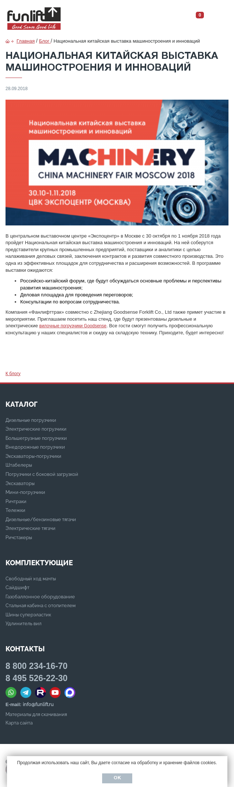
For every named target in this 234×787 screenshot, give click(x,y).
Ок (117, 778)
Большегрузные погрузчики (36, 438)
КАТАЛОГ (21, 404)
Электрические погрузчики (36, 429)
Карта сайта (19, 723)
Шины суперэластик (28, 614)
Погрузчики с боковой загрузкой (42, 474)
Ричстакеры (19, 537)
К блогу (13, 373)
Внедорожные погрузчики (35, 447)
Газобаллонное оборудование (40, 596)
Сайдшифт (17, 587)
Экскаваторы (20, 483)
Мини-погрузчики (25, 492)
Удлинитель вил (24, 623)
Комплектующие (39, 563)
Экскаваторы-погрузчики (33, 456)
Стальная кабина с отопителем (41, 605)
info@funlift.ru (38, 704)
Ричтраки (16, 501)
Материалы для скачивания (36, 714)
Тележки (15, 510)
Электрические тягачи (30, 528)
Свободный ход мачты (31, 578)
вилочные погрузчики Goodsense (73, 325)
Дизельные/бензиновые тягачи (41, 519)
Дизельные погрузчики (31, 420)
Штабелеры (19, 465)
